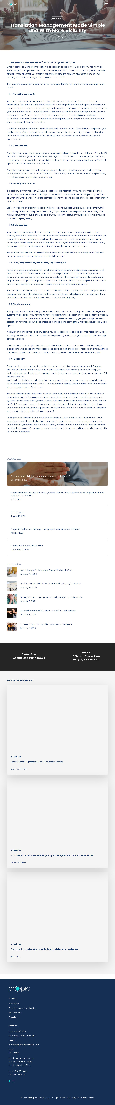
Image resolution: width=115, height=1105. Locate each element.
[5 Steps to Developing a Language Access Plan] (86, 657)
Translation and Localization (22, 1008)
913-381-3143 (21, 1071)
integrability (43, 366)
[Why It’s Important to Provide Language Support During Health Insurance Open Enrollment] (57, 823)
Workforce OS (15, 1012)
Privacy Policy (76, 1098)
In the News (57, 18)
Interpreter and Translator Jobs (24, 1044)
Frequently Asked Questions (22, 1035)
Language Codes (17, 1031)
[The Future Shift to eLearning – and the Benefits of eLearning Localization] (57, 917)
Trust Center (88, 1098)
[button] (106, 4)
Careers (12, 1040)
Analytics (13, 1017)
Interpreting (14, 1003)
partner (68, 424)
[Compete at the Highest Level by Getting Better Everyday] (57, 730)
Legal (11, 1049)
